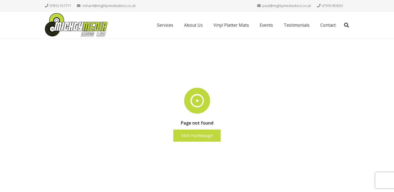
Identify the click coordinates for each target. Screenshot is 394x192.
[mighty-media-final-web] (76, 25)
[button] (346, 25)
